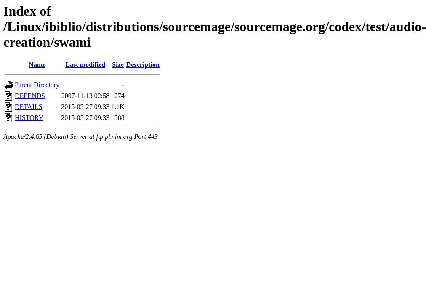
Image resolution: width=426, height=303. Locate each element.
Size (118, 64)
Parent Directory (37, 84)
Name (37, 64)
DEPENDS (30, 95)
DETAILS (28, 106)
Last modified (85, 64)
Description (143, 64)
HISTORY (29, 117)
